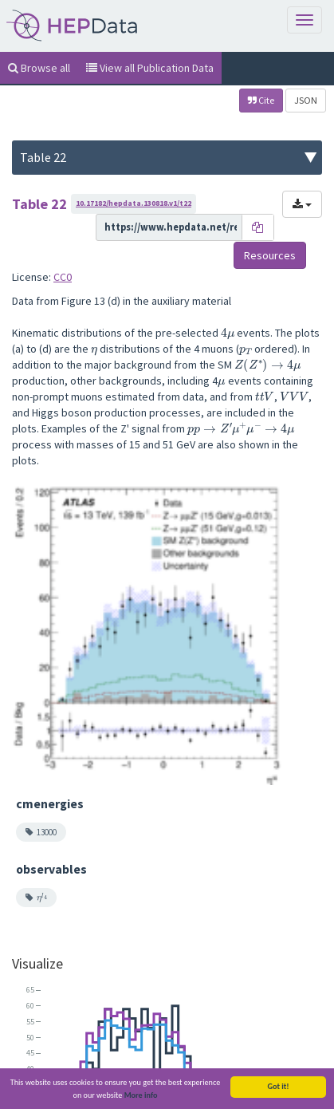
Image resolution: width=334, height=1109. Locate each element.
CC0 (62, 277)
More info (141, 1097)
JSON (305, 100)
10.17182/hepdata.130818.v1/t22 (133, 203)
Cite (261, 100)
